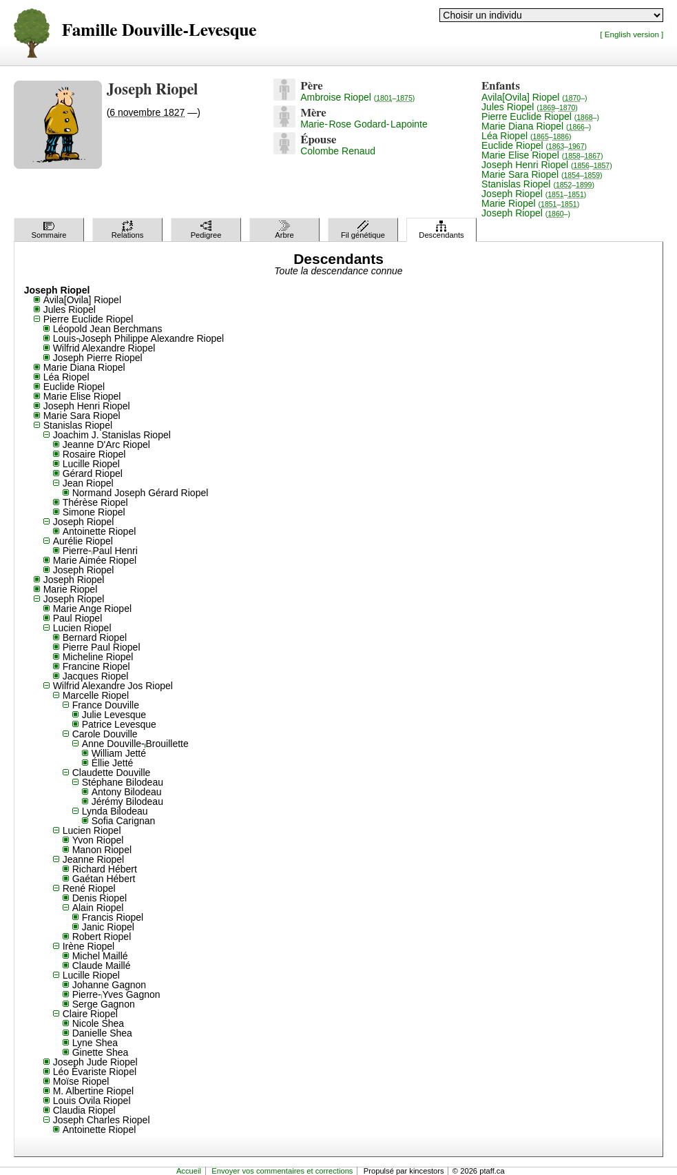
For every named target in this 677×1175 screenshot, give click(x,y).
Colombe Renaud (337, 150)
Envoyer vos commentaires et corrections (282, 1171)
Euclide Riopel (534, 145)
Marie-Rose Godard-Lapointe (364, 124)
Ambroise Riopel (357, 97)
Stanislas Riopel (537, 184)
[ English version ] (631, 34)
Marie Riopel (530, 203)
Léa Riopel (526, 135)
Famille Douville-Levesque (159, 30)
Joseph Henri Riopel (546, 164)
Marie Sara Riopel (542, 174)
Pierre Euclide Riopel (540, 116)
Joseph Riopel (533, 193)
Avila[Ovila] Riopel (534, 97)
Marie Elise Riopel (542, 155)
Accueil (188, 1171)
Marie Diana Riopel (536, 126)
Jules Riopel (529, 106)
